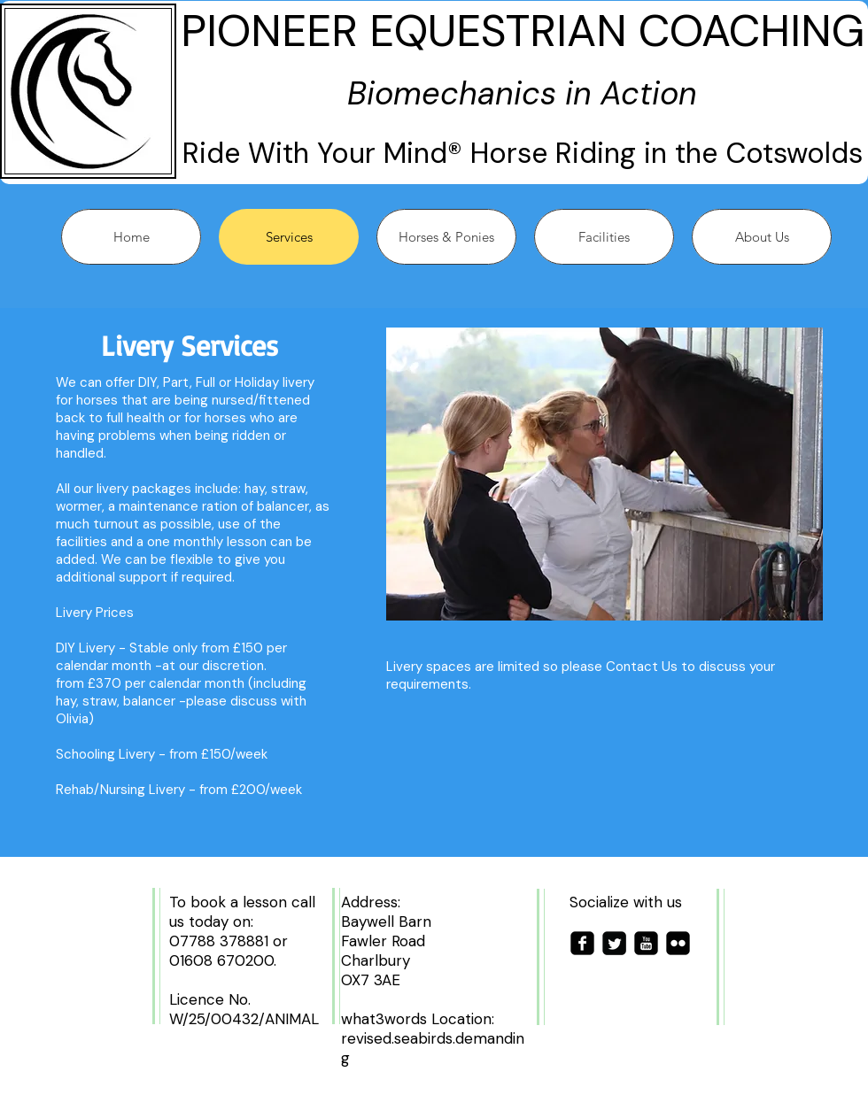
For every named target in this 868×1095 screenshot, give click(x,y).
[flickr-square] (678, 943)
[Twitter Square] (614, 943)
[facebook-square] (582, 943)
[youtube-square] (646, 943)
